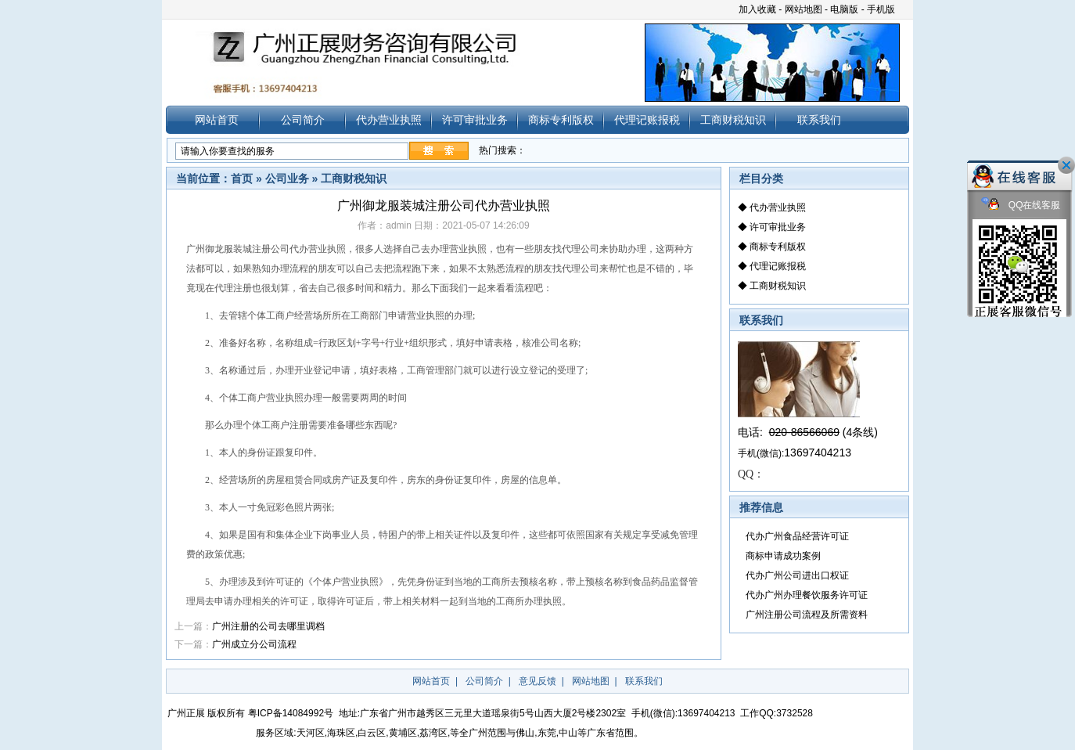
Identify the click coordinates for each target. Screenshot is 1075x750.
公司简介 (303, 120)
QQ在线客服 (1021, 205)
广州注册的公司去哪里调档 (268, 626)
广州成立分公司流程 (257, 644)
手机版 (881, 9)
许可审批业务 (475, 120)
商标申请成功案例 (783, 555)
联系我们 (819, 120)
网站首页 (217, 120)
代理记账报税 (647, 120)
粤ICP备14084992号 (290, 713)
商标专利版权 (561, 120)
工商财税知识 (733, 120)
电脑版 (844, 9)
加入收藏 (757, 9)
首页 (242, 178)
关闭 (1066, 165)
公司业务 (287, 178)
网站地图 (803, 9)
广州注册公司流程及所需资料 (807, 614)
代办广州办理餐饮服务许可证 (807, 595)
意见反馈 (537, 681)
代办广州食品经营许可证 (797, 536)
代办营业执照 (389, 120)
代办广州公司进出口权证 (797, 575)
